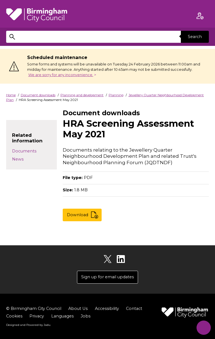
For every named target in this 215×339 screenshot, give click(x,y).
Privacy (36, 316)
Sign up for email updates (107, 276)
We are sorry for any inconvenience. (60, 75)
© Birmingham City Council (33, 308)
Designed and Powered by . (28, 324)
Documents (24, 151)
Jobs (85, 316)
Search (195, 36)
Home (11, 95)
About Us (77, 308)
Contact (134, 308)
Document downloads (38, 95)
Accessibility (107, 308)
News (18, 159)
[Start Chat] (203, 327)
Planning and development (82, 95)
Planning (116, 95)
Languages (62, 316)
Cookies (14, 316)
